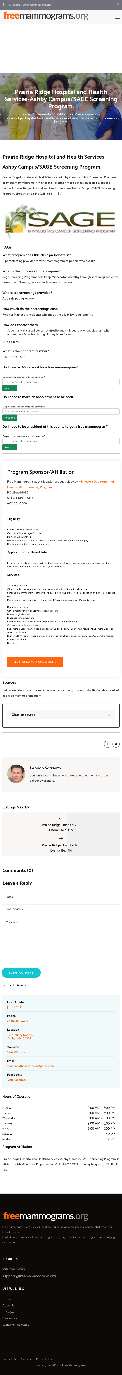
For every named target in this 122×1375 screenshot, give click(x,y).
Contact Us (9, 1359)
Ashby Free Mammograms (76, 114)
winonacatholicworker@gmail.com (30, 1066)
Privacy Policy (44, 1359)
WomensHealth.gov (15, 1325)
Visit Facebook (17, 1080)
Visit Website (16, 1052)
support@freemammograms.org (30, 4)
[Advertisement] (61, 48)
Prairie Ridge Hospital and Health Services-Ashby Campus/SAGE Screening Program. (61, 120)
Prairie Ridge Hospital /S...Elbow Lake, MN (61, 824)
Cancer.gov (10, 1318)
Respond (10, 388)
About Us (9, 1305)
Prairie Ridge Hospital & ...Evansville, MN (61, 844)
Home (25, 114)
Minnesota (43, 114)
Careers (26, 1359)
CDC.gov (8, 1312)
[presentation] (26, 960)
